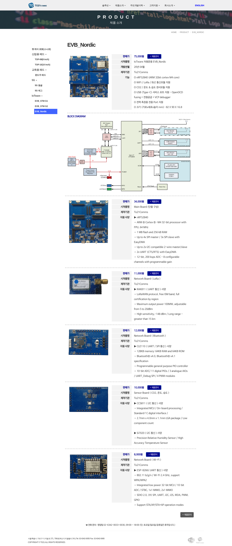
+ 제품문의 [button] (154, 56)
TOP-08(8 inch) (42, 59)
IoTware (37, 95)
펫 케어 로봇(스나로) (41, 49)
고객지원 (154, 5)
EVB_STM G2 (41, 106)
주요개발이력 (137, 5)
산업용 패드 (39, 54)
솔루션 (106, 5)
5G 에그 (38, 90)
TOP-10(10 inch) (42, 64)
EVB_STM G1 (41, 101)
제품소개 (120, 5)
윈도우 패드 (40, 75)
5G (34, 80)
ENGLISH (199, 5)
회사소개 (169, 5)
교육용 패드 (39, 69)
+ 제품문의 (187, 515)
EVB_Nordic (41, 111)
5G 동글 (38, 85)
